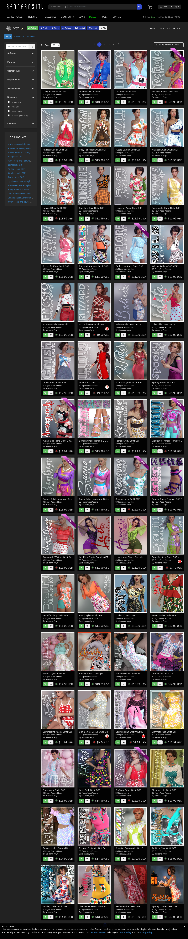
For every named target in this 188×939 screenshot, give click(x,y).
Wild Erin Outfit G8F (125, 615)
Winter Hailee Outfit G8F (164, 615)
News (81, 17)
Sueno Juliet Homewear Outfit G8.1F (97, 499)
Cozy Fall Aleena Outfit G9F (92, 149)
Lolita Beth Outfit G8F (89, 790)
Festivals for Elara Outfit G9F (166, 208)
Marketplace (14, 17)
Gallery (66, 28)
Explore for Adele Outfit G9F (129, 266)
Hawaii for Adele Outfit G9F (128, 208)
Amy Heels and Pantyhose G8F (22, 161)
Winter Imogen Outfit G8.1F (128, 382)
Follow (32, 28)
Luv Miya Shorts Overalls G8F (93, 557)
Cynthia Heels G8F (17, 173)
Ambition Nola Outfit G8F (164, 848)
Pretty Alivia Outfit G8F (163, 673)
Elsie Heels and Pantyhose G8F (22, 185)
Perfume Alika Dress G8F (127, 906)
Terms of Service (97, 932)
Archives (31, 36)
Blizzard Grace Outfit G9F (91, 324)
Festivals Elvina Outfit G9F (165, 91)
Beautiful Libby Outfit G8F (55, 615)
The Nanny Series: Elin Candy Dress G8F (99, 906)
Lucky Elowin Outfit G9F (54, 91)
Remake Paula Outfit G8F (128, 673)
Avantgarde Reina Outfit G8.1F (58, 441)
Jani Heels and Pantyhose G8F (22, 193)
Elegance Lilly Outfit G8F (164, 790)
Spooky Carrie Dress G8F (164, 906)
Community (67, 17)
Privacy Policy (145, 932)
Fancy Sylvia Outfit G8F (90, 615)
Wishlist (93, 28)
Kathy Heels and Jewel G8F (21, 189)
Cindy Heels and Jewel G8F (21, 202)
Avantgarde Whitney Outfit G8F (58, 557)
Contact (118, 17)
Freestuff (80, 28)
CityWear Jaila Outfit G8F (164, 732)
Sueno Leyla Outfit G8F (54, 673)
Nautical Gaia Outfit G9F (55, 208)
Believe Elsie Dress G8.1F (128, 324)
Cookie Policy (125, 932)
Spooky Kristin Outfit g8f (91, 673)
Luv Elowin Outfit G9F (89, 91)
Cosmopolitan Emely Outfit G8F (130, 732)
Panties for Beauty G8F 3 (19, 148)
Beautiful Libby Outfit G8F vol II (167, 557)
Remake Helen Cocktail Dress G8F (60, 848)
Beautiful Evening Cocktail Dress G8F (133, 848)
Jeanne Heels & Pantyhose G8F (23, 198)
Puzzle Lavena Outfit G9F (128, 149)
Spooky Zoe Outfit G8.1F (164, 382)
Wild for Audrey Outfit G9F (165, 266)
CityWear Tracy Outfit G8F (128, 790)
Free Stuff (33, 17)
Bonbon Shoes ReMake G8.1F (167, 499)
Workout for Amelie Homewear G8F (169, 441)
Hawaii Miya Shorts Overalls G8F (131, 557)
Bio (103, 28)
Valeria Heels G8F (16, 169)
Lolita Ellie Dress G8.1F (163, 324)
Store (55, 28)
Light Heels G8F (15, 165)
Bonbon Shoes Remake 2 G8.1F (95, 441)
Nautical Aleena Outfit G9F (56, 149)
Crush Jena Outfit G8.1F (55, 382)
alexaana (49, 97)
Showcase (19, 36)
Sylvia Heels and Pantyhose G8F (23, 181)
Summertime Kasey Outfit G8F (58, 732)
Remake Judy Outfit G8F (127, 441)
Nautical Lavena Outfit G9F (165, 149)
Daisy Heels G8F (16, 177)
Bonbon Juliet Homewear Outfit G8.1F (61, 499)
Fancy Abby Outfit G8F (54, 790)
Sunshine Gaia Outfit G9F (91, 208)
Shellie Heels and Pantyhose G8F (23, 152)
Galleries (50, 17)
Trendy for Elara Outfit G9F (56, 266)
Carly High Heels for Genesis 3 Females (26, 144)
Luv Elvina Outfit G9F (125, 91)
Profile (44, 28)
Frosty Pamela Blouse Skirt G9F (58, 324)
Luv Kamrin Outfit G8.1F (91, 382)
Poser (104, 17)
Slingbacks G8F (15, 156)
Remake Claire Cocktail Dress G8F (96, 848)
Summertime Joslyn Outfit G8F (94, 732)
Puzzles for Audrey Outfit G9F (93, 266)
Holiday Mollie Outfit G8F (55, 906)
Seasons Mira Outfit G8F (127, 499)
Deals (92, 17)
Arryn (56, 97)
